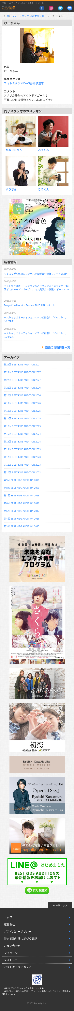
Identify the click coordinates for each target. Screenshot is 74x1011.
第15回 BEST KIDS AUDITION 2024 (22, 433)
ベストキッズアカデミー (19, 967)
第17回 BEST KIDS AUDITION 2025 (22, 418)
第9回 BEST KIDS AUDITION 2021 (21, 480)
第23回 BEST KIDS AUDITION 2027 (22, 372)
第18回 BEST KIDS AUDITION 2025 (22, 410)
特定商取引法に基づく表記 (20, 938)
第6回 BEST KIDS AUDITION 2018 (21, 503)
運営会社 (9, 924)
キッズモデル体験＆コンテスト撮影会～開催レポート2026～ (36, 273)
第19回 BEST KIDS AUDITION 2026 (22, 403)
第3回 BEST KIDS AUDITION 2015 (21, 526)
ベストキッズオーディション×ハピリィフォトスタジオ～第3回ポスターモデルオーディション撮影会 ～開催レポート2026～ (36, 289)
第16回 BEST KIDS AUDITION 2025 (22, 426)
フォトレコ (11, 960)
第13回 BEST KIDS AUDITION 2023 (22, 449)
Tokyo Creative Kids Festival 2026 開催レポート (29, 305)
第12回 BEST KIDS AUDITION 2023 (22, 456)
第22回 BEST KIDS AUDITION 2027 (22, 379)
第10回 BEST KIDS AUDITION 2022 (22, 472)
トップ (5, 15)
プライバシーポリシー (18, 931)
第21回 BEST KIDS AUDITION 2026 (22, 387)
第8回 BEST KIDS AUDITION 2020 (21, 487)
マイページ (11, 953)
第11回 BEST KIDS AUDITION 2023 (22, 464)
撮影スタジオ (21, 15)
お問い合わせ (12, 946)
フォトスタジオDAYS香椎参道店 (50, 15)
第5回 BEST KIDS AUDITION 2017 (21, 510)
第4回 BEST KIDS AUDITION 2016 (21, 518)
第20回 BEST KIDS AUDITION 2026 (22, 395)
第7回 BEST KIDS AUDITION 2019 (21, 495)
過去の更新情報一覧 (57, 347)
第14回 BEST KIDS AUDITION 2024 (22, 441)
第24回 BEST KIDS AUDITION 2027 (22, 364)
